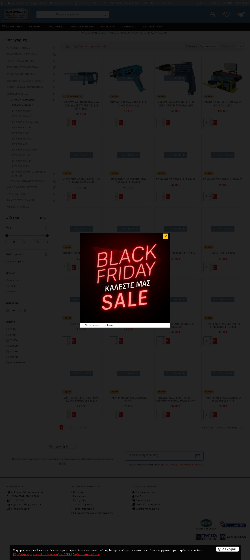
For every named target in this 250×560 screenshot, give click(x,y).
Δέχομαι (229, 549)
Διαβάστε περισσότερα (86, 554)
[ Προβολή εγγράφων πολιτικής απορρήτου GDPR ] (42, 554)
